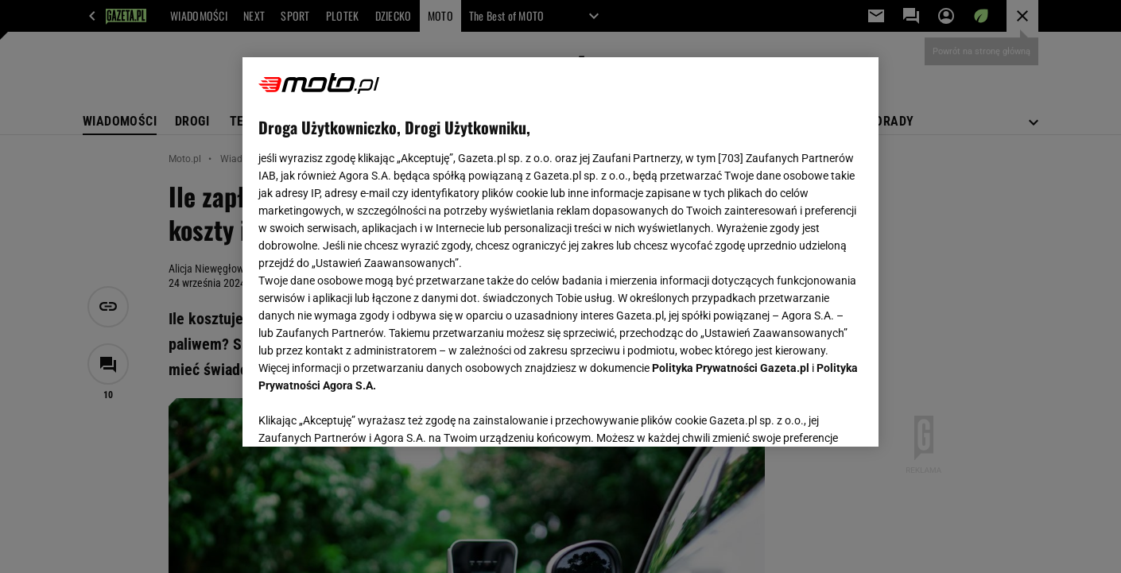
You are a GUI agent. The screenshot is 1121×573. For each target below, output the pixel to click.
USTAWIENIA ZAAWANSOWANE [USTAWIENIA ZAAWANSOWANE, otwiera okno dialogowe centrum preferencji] (362, 414)
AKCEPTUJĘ (809, 415)
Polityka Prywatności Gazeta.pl (730, 368)
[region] (560, 252)
